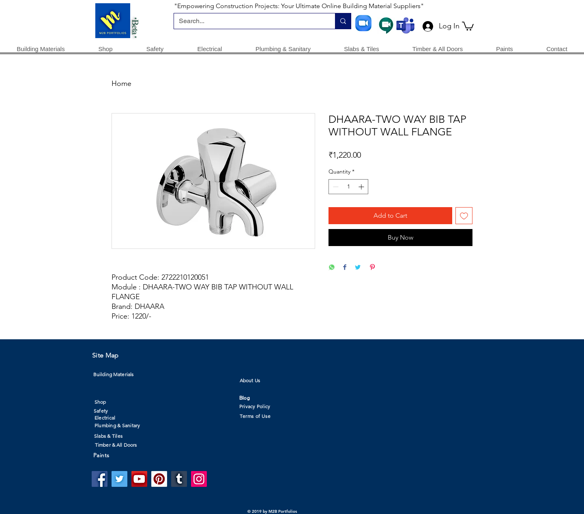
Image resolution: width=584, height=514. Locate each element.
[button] (468, 25)
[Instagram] (199, 479)
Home (121, 83)
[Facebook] (99, 479)
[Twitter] (119, 479)
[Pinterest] (159, 479)
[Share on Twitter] (357, 268)
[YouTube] (139, 479)
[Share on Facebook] (344, 268)
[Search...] (248, 21)
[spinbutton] (348, 187)
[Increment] (362, 187)
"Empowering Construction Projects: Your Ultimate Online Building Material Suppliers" (299, 6)
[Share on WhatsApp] (331, 268)
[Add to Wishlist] (463, 215)
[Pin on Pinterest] (372, 268)
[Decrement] (335, 187)
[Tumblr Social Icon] (179, 479)
